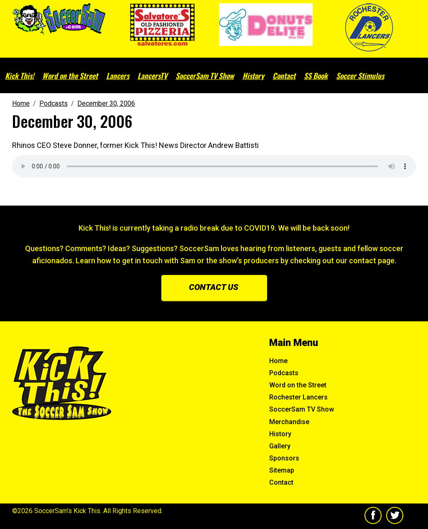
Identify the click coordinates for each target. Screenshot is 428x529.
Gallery (279, 446)
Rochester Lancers (298, 397)
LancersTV (152, 75)
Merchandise (289, 422)
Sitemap (281, 470)
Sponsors (284, 458)
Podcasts (283, 373)
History (253, 75)
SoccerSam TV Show (205, 75)
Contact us (213, 287)
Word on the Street (70, 75)
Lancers (117, 75)
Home (278, 361)
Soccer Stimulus (360, 75)
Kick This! (19, 75)
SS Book (316, 75)
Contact (284, 75)
